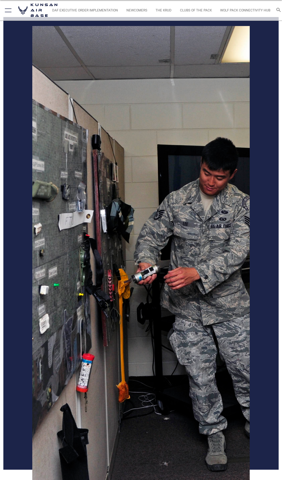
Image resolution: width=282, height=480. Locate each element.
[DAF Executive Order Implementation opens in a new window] (85, 10)
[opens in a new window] (136, 10)
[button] (7, 10)
